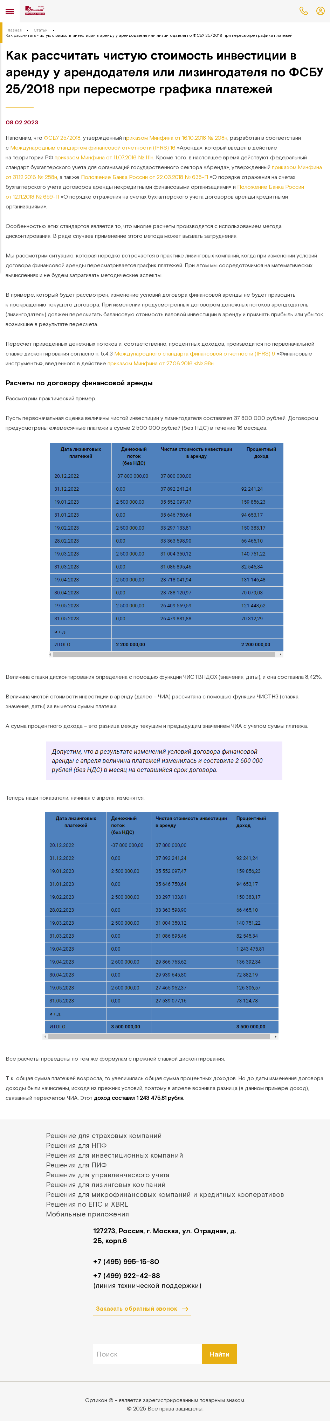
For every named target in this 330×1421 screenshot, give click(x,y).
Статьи (41, 30)
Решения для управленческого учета (108, 1175)
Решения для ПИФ (76, 1165)
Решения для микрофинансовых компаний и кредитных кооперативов (165, 1194)
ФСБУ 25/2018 (62, 137)
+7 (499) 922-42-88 (126, 1275)
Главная (14, 30)
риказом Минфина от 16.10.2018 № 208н (176, 137)
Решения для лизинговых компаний (106, 1184)
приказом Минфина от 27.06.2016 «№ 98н (161, 363)
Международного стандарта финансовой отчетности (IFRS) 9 (194, 353)
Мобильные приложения (87, 1214)
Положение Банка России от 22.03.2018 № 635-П (144, 177)
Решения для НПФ (76, 1145)
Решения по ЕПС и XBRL (87, 1204)
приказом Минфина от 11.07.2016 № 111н (104, 157)
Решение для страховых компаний (104, 1135)
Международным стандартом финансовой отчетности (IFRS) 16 (93, 147)
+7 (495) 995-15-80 (126, 1261)
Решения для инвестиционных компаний (114, 1155)
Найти (219, 1354)
